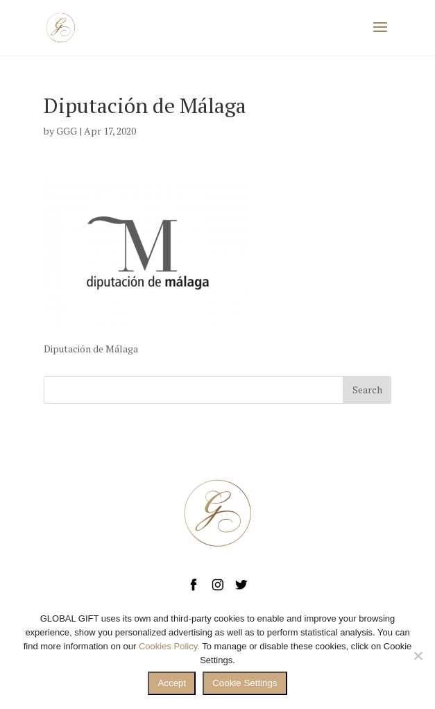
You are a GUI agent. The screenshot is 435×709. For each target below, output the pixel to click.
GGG (66, 130)
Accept (171, 683)
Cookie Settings (244, 683)
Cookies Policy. (169, 646)
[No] (418, 656)
